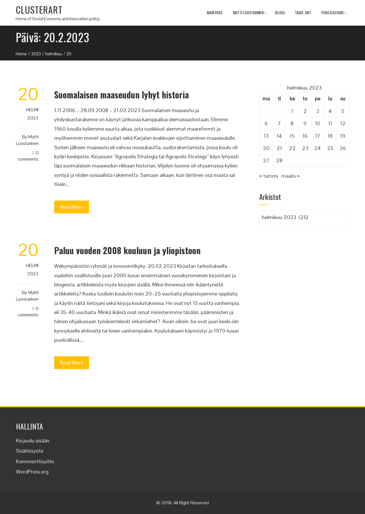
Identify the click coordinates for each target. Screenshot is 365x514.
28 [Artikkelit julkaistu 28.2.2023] (279, 160)
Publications (333, 13)
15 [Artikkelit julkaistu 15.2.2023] (292, 136)
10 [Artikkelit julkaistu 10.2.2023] (317, 123)
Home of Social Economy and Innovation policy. (58, 18)
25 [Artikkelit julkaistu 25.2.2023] (330, 148)
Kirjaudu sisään (32, 440)
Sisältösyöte (29, 451)
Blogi (280, 12)
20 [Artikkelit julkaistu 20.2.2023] (266, 148)
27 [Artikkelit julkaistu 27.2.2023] (266, 160)
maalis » (290, 176)
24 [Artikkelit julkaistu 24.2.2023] (317, 148)
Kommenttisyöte (35, 461)
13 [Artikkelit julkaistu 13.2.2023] (266, 136)
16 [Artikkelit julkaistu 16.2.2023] (305, 136)
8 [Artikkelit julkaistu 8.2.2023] (292, 123)
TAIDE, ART (303, 12)
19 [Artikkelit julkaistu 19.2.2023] (342, 136)
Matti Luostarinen (249, 13)
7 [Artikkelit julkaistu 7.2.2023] (279, 123)
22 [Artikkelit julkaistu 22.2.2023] (292, 148)
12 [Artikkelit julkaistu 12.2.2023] (343, 123)
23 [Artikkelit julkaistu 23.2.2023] (305, 148)
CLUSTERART (39, 9)
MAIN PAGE (215, 12)
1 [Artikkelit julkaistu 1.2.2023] (292, 111)
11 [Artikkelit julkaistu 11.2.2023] (330, 123)
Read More (71, 207)
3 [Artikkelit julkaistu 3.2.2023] (317, 111)
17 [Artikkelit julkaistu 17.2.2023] (317, 136)
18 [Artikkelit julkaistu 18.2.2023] (330, 136)
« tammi (268, 176)
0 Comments (28, 156)
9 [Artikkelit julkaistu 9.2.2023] (305, 123)
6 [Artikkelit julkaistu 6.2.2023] (266, 123)
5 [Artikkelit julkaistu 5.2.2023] (342, 111)
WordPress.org (32, 471)
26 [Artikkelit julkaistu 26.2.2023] (343, 148)
